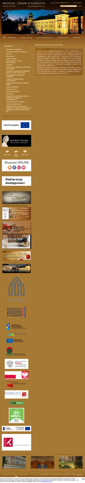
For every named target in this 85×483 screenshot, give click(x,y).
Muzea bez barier (11, 58)
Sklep (25, 154)
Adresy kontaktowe (12, 87)
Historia (51, 474)
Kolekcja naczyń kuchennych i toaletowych (20, 213)
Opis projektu (24, 208)
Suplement (9, 65)
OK (83, 479)
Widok (7, 154)
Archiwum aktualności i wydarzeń (16, 52)
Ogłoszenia (9, 94)
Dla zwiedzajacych (66, 474)
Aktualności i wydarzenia (14, 49)
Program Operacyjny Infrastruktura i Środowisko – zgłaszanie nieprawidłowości (17, 97)
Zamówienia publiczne (13, 91)
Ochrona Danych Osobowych (15, 101)
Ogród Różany (16, 155)
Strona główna (45, 474)
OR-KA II (9, 54)
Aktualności (74, 474)
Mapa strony (80, 475)
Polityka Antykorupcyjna (14, 104)
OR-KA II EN (10, 56)
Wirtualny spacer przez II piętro (20, 210)
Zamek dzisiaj (57, 474)
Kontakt (80, 474)
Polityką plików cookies (46, 481)
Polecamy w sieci (11, 89)
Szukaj (80, 6)
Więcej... (28, 216)
